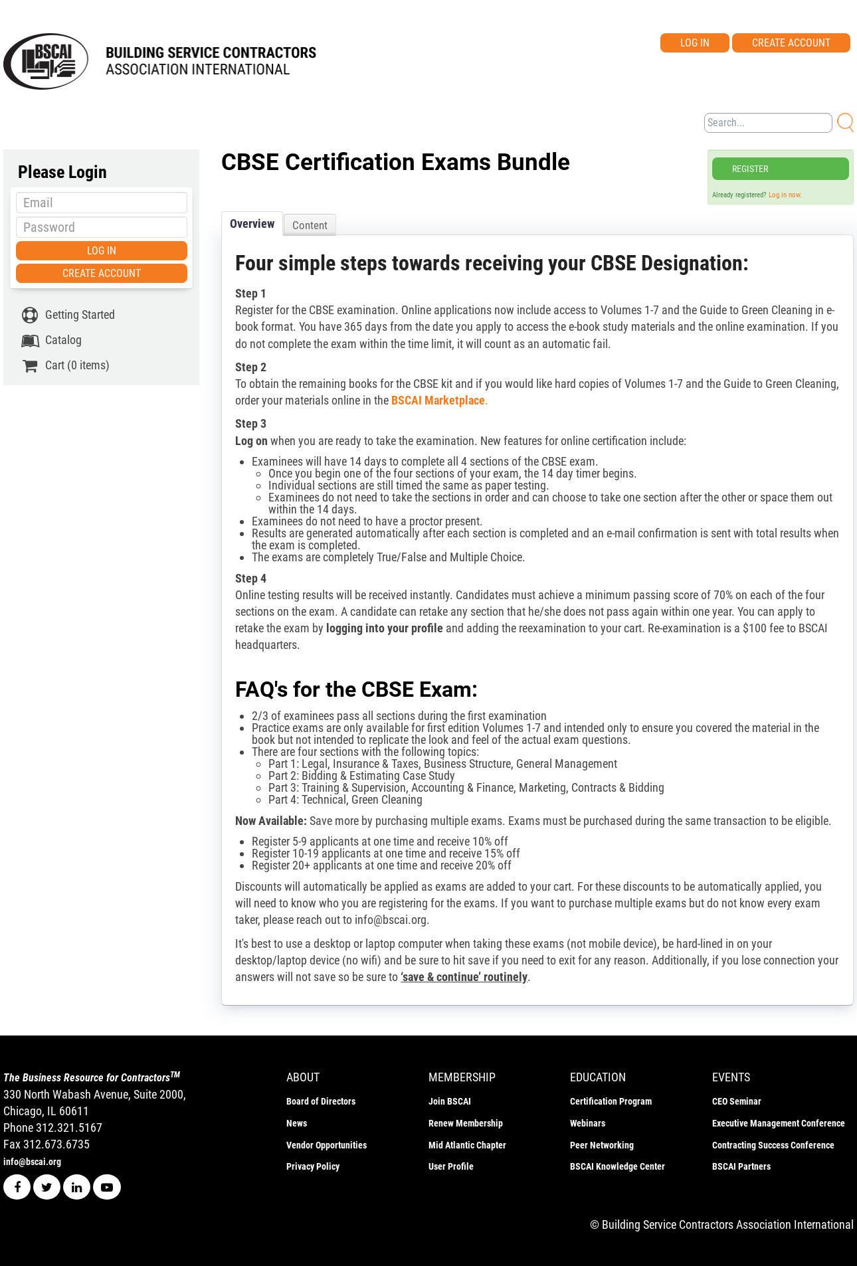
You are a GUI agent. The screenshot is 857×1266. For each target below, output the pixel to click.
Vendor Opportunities (326, 1145)
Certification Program (611, 1101)
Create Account (791, 43)
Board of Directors (320, 1101)
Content (310, 225)
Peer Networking (602, 1145)
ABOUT (303, 1077)
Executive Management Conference (778, 1123)
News (296, 1123)
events (731, 1077)
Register (750, 168)
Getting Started (67, 314)
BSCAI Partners (741, 1166)
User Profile (451, 1166)
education (598, 1077)
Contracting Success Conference (773, 1145)
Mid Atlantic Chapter (467, 1145)
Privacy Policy (312, 1166)
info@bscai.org (32, 1161)
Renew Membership (465, 1123)
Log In (695, 43)
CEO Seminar (736, 1101)
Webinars (587, 1123)
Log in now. (785, 195)
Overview (252, 223)
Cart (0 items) (65, 366)
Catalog (51, 340)
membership (462, 1077)
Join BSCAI (449, 1101)
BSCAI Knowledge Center (617, 1166)
